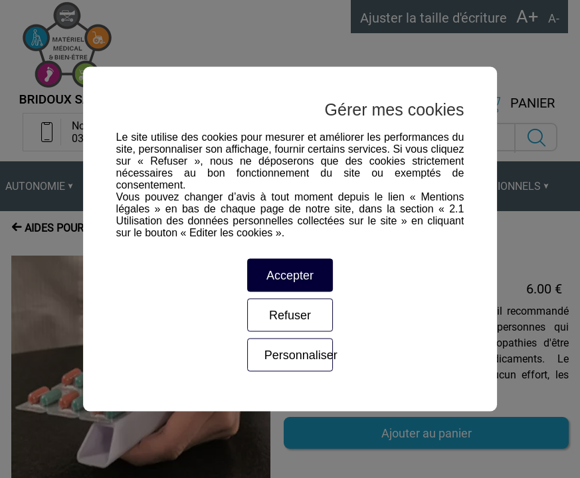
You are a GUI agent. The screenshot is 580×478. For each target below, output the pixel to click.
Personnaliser (299, 355)
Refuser (290, 315)
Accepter (290, 275)
